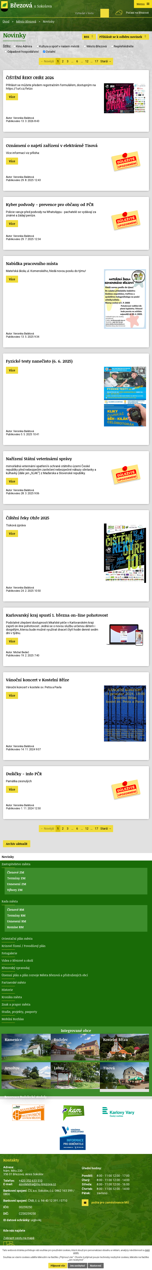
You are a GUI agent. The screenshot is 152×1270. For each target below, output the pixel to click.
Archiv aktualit (16, 844)
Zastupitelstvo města (16, 864)
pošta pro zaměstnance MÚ (110, 1202)
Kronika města (12, 997)
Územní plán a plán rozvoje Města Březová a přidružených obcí (45, 975)
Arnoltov (12, 1068)
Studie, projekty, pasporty (19, 1012)
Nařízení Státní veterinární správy (39, 458)
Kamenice (13, 1039)
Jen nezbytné (77, 1265)
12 (86, 61)
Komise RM (15, 927)
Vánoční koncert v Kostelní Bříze (37, 679)
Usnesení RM (16, 921)
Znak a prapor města (16, 1004)
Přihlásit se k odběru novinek (123, 37)
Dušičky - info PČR (24, 773)
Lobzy (59, 1068)
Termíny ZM (16, 878)
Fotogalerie (9, 953)
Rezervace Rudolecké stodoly (25, 1097)
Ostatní (50, 51)
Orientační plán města (17, 938)
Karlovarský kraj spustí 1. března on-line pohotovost (57, 615)
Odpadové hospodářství (23, 51)
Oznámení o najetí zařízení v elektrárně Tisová (52, 145)
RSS (89, 37)
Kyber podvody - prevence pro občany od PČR (50, 204)
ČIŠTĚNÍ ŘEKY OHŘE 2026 (30, 77)
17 (96, 61)
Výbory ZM (15, 890)
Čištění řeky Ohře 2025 (27, 518)
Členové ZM (15, 872)
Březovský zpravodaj (15, 968)
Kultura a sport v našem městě (59, 46)
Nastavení (95, 1265)
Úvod (6, 21)
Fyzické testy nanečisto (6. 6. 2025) (39, 361)
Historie (7, 990)
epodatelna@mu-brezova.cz (37, 1184)
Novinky (8, 857)
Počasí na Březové (137, 12)
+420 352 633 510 (30, 1180)
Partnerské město (14, 982)
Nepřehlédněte (124, 46)
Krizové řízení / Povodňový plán (23, 946)
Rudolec (61, 1039)
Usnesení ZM (16, 884)
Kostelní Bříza (115, 1039)
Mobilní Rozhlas (13, 1019)
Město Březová (26, 21)
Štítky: (7, 46)
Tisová (109, 1068)
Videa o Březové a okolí (17, 960)
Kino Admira (24, 46)
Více (12, 97)
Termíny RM (16, 915)
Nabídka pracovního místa (32, 263)
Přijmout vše (58, 1265)
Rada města (10, 901)
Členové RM (15, 910)
